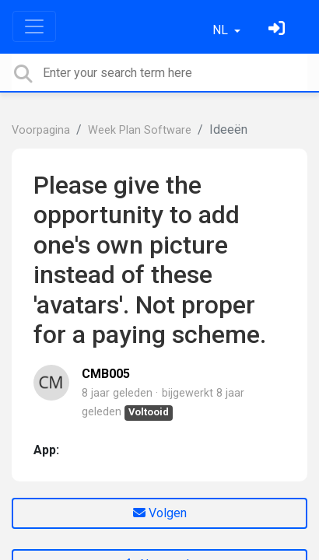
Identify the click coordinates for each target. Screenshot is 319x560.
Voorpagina (41, 130)
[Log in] (278, 30)
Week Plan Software (139, 130)
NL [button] (221, 30)
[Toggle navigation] (34, 26)
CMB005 (106, 373)
